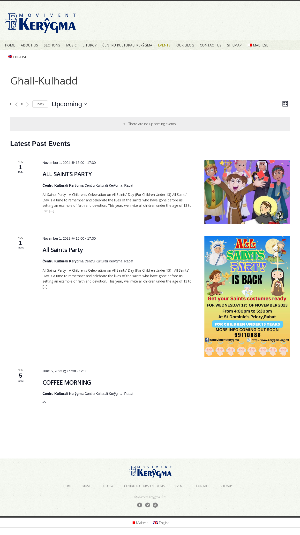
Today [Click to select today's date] (40, 104)
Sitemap (234, 45)
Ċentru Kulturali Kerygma (144, 486)
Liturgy (89, 45)
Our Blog (185, 45)
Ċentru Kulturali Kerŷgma (127, 45)
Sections (52, 45)
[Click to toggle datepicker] (69, 104)
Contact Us (210, 45)
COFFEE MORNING (67, 382)
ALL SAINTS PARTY (67, 174)
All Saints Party (63, 250)
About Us (29, 45)
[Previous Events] (16, 104)
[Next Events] (27, 104)
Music (71, 45)
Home (10, 45)
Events (164, 45)
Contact (203, 486)
